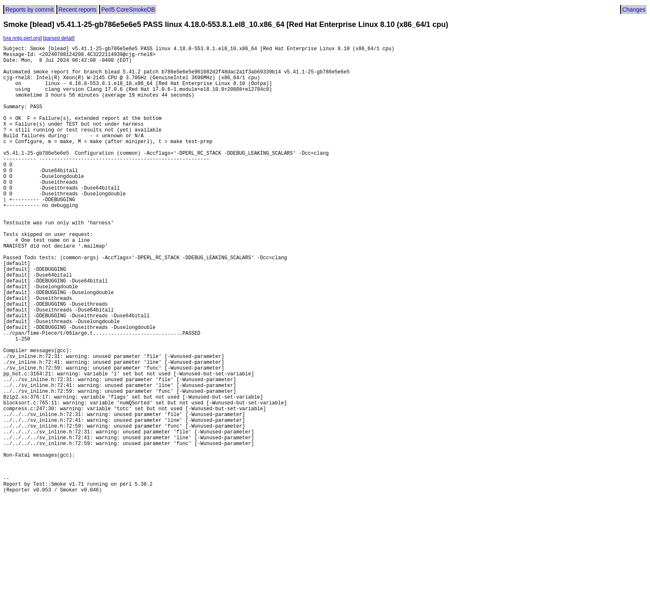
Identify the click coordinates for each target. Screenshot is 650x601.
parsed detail (58, 38)
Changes (633, 9)
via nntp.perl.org (22, 38)
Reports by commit (29, 9)
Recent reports (77, 9)
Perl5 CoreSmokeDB (128, 9)
